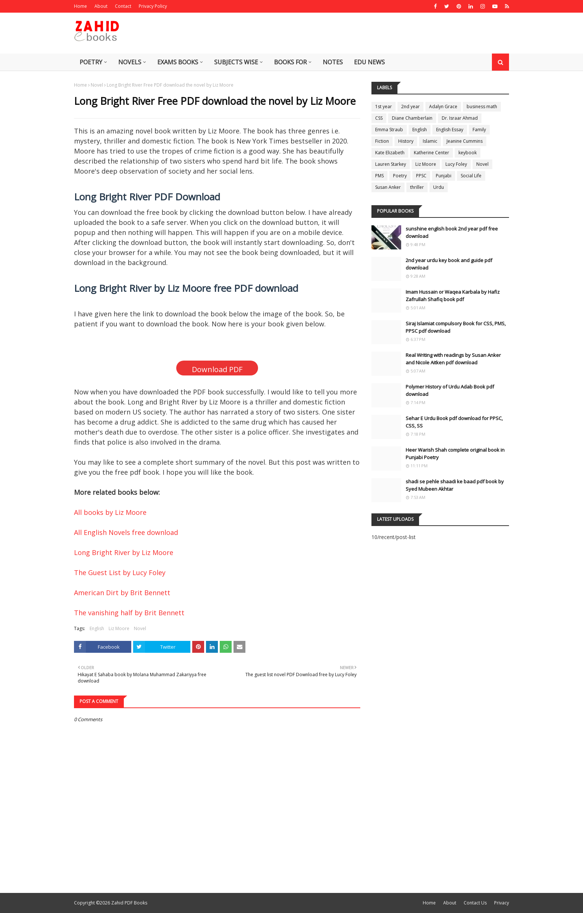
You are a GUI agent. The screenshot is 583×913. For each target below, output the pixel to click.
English (97, 628)
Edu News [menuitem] (369, 62)
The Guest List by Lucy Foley (119, 572)
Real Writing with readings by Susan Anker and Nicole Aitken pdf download (453, 359)
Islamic (430, 141)
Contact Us (475, 903)
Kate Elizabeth (390, 152)
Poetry (400, 175)
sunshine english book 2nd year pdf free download (452, 232)
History (405, 141)
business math (482, 106)
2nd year (410, 106)
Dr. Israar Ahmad (460, 118)
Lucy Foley (456, 164)
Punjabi (443, 175)
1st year (383, 106)
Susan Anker (388, 187)
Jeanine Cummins (465, 141)
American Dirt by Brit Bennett (122, 592)
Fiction (382, 141)
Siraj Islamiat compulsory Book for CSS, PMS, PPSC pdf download (456, 327)
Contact (123, 6)
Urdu (438, 187)
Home (80, 6)
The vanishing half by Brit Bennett (129, 612)
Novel (97, 85)
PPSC (421, 175)
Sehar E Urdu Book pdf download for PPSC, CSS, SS (454, 422)
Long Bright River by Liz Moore (123, 552)
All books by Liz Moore (110, 512)
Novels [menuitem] (129, 62)
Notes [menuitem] (333, 62)
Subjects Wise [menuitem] (236, 62)
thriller (417, 187)
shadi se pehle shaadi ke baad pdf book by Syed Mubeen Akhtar (455, 485)
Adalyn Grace (443, 106)
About (100, 6)
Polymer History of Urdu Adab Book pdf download (450, 390)
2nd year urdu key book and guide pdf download (449, 264)
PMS (379, 175)
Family (479, 129)
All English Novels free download (126, 532)
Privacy (501, 903)
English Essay (449, 129)
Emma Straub (389, 129)
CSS (379, 118)
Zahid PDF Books (129, 903)
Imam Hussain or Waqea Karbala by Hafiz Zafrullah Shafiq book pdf (453, 295)
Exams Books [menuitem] (177, 62)
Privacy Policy (153, 6)
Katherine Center (431, 152)
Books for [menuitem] (290, 62)
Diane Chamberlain (412, 118)
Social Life (471, 175)
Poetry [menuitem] (91, 62)
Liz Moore (119, 628)
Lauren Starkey (390, 164)
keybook (467, 152)
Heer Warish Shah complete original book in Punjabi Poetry (455, 453)
